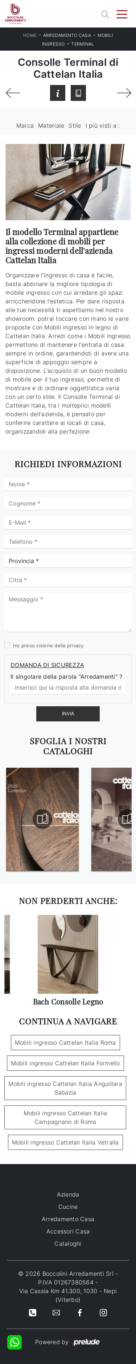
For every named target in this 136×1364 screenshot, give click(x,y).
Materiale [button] (51, 125)
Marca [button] (25, 125)
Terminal (82, 44)
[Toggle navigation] (122, 14)
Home (30, 35)
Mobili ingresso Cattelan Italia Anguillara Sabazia (65, 1088)
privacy (75, 645)
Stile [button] (75, 125)
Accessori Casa (68, 1231)
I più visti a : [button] (103, 125)
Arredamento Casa (67, 35)
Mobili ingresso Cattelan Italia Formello (65, 1063)
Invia (68, 713)
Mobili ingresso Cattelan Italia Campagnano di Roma (65, 1117)
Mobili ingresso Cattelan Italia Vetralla (65, 1142)
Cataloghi (67, 1243)
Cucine (68, 1206)
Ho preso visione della (48, 645)
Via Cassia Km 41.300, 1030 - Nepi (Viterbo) (68, 1295)
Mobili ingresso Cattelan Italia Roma (65, 1042)
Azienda (68, 1194)
